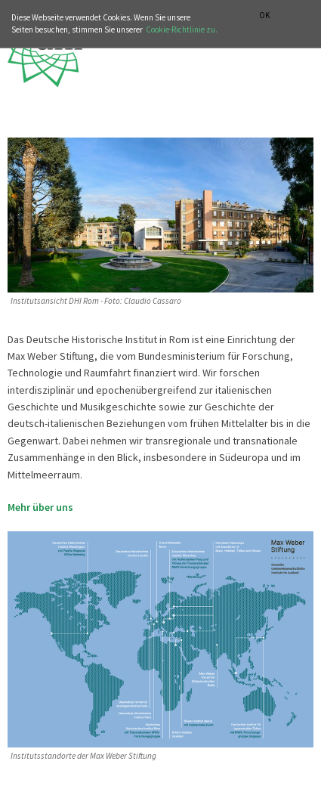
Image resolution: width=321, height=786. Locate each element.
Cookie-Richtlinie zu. (182, 29)
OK (264, 15)
